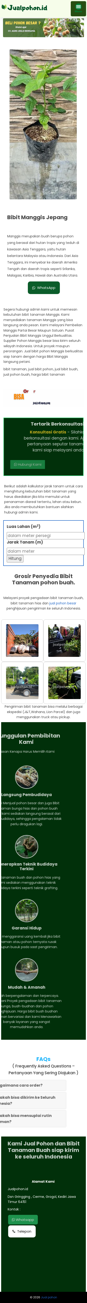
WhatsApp (43, 287)
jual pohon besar (62, 603)
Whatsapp (23, 1219)
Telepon (22, 1231)
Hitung (15, 558)
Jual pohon (49, 1297)
